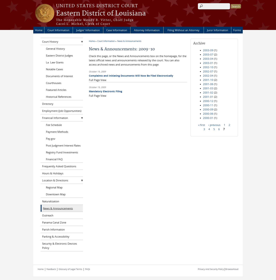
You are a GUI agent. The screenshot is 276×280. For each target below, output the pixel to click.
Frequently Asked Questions (59, 166)
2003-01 (208, 63)
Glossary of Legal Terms (70, 269)
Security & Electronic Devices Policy (59, 246)
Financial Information (55, 118)
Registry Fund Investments (62, 152)
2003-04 (208, 58)
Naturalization (50, 201)
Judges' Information (88, 30)
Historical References (58, 96)
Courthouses (53, 83)
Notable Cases (54, 69)
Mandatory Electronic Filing (105, 91)
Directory (47, 103)
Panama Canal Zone (54, 222)
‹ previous (214, 124)
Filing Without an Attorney (183, 30)
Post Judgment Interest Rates (63, 145)
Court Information (58, 30)
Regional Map (54, 187)
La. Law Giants (55, 62)
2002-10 (208, 67)
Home (38, 30)
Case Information (116, 30)
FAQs (87, 269)
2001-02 (208, 92)
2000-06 (208, 113)
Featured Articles (56, 90)
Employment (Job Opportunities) (61, 111)
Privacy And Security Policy (211, 269)
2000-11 (208, 105)
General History (55, 48)
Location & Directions (55, 180)
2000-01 (208, 118)
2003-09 (208, 50)
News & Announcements (129, 41)
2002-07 (208, 71)
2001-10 (208, 80)
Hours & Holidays (52, 173)
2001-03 (208, 88)
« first (201, 124)
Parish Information (53, 229)
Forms (237, 30)
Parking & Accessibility (55, 236)
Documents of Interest (59, 76)
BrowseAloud (231, 269)
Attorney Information (147, 30)
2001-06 (208, 84)
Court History (50, 41)
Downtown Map (55, 194)
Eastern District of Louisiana (101, 14)
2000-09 (208, 109)
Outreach (47, 215)
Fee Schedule (54, 125)
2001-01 (208, 96)
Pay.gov (50, 138)
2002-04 (208, 75)
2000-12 (208, 101)
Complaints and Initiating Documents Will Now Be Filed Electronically (131, 75)
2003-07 (208, 54)
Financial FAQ (54, 159)
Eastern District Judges (59, 55)
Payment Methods (57, 131)
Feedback (51, 269)
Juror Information (217, 30)
